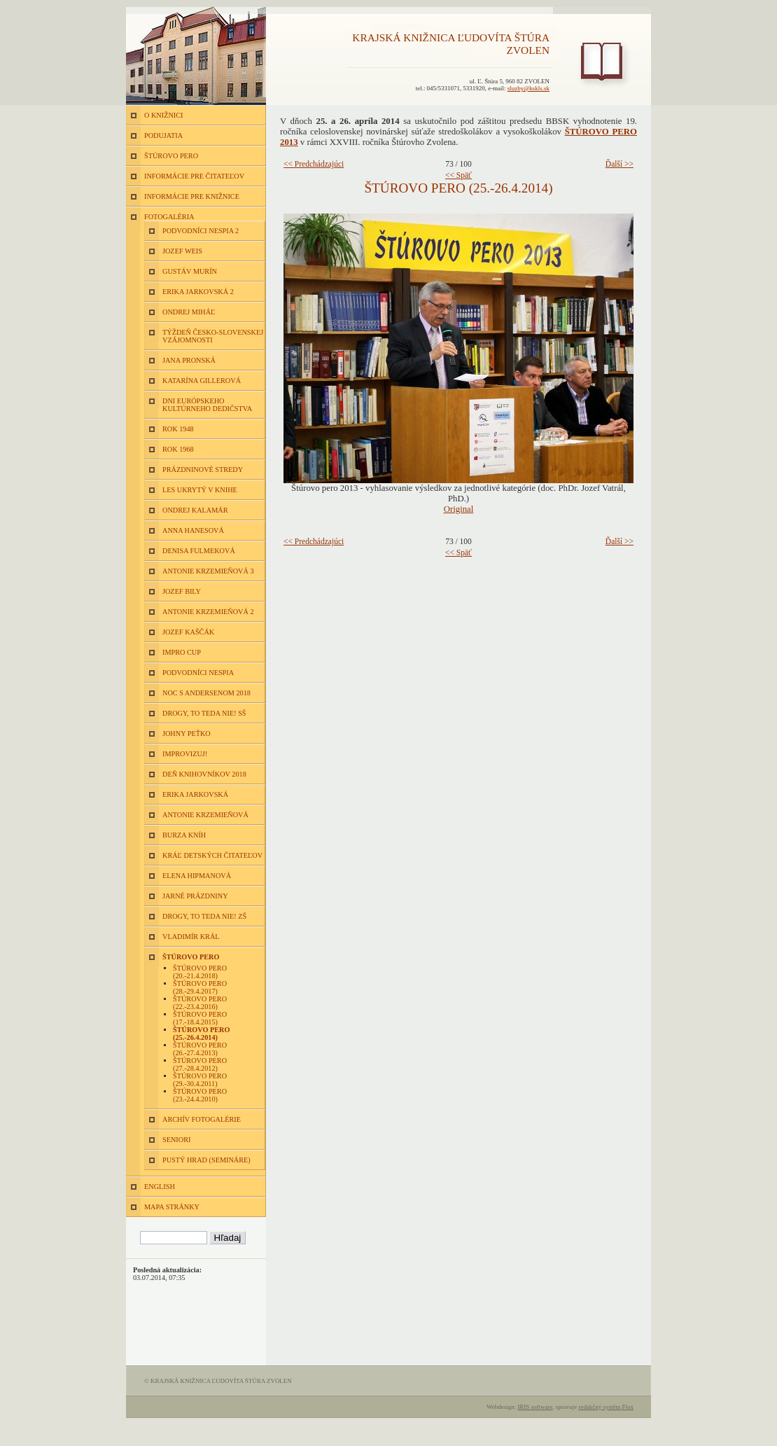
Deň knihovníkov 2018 (204, 774)
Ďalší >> (620, 164)
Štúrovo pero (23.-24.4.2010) (200, 1095)
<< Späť (458, 175)
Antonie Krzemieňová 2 (208, 612)
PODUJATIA (163, 135)
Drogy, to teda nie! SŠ (204, 713)
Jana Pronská (189, 360)
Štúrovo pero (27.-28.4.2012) (200, 1064)
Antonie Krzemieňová (205, 815)
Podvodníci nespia (198, 672)
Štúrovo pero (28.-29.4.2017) (200, 987)
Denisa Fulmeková (198, 551)
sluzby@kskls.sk (528, 88)
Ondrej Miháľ (188, 312)
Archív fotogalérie (201, 1119)
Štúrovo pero (190, 957)
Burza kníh (184, 835)
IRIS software (534, 1406)
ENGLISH (159, 1186)
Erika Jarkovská (195, 794)
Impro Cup (181, 652)
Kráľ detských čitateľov (212, 855)
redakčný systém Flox (606, 1406)
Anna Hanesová (193, 530)
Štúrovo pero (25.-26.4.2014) (201, 1033)
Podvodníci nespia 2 (200, 231)
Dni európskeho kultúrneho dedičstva (207, 404)
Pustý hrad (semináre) (206, 1160)
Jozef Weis (182, 251)
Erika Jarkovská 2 (198, 292)
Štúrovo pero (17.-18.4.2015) (200, 1018)
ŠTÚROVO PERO (171, 156)
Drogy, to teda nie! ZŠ (204, 916)
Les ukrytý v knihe (199, 490)
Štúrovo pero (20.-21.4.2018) (200, 972)
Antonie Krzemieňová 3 (208, 571)
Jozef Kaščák (188, 632)
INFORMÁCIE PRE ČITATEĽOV (194, 176)
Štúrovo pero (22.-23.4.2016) (200, 1002)
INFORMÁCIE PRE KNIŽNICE (191, 196)
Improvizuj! (184, 754)
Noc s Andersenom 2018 (206, 693)
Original (459, 509)
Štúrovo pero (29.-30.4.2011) (200, 1079)
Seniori (176, 1139)
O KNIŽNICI (163, 115)
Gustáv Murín (189, 271)
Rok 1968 (178, 449)
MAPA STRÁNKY (172, 1207)
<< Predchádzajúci (314, 164)
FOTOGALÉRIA (169, 217)
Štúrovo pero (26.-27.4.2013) (200, 1049)
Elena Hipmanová (196, 876)
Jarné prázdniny (195, 896)
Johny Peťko (186, 733)
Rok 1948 (178, 429)
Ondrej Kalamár (195, 510)
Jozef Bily (181, 591)
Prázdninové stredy (202, 469)
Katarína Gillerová (201, 380)
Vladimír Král (191, 936)
